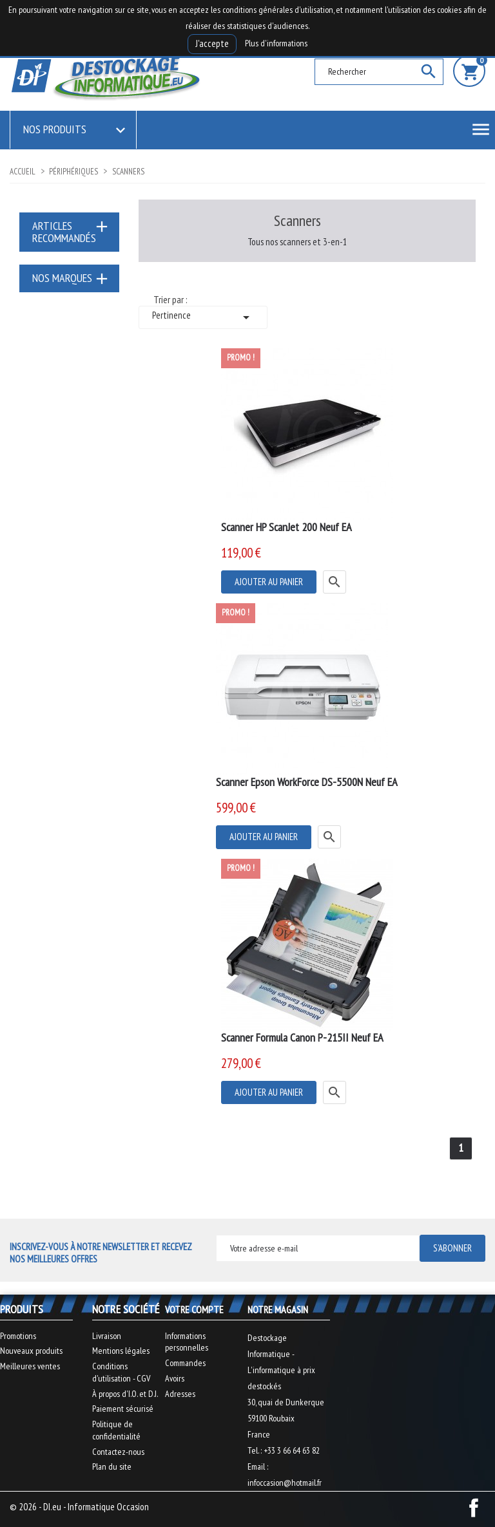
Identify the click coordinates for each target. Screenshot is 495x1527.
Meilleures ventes (30, 1366)
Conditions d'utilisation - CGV (121, 1372)
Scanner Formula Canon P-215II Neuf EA (302, 1037)
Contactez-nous (118, 1451)
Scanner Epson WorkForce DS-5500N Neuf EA (307, 781)
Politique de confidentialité (116, 1430)
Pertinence (203, 317)
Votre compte (194, 1309)
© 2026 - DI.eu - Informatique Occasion (79, 1507)
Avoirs (174, 1378)
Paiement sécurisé (122, 1408)
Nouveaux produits (31, 1350)
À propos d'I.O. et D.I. (125, 1394)
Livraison (106, 1336)
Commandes (185, 1363)
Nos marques (62, 277)
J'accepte (212, 43)
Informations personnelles (186, 1342)
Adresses (180, 1394)
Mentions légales (121, 1350)
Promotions (18, 1336)
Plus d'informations (276, 43)
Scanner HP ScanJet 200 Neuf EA (286, 527)
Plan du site (111, 1466)
